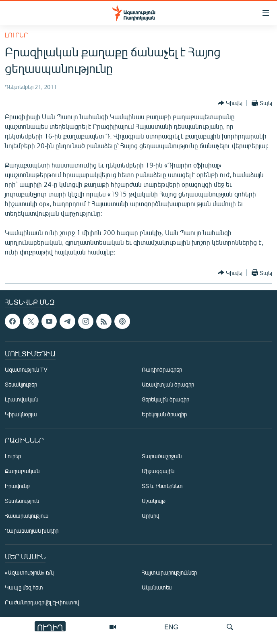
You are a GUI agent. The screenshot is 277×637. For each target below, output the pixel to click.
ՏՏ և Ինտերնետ (162, 485)
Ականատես (157, 587)
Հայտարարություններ (169, 572)
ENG (171, 627)
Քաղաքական (22, 470)
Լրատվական (21, 399)
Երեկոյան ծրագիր (164, 414)
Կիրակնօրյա (21, 414)
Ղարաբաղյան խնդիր (31, 530)
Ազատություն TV (26, 369)
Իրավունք (17, 485)
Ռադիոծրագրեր (162, 369)
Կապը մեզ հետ (24, 587)
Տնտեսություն (22, 500)
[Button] (230, 103)
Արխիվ (150, 515)
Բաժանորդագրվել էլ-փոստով (42, 602)
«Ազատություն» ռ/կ (29, 572)
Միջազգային (158, 470)
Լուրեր (16, 35)
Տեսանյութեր (21, 384)
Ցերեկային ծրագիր (165, 399)
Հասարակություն (26, 515)
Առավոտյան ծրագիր (168, 384)
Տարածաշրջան (162, 456)
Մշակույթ (153, 500)
